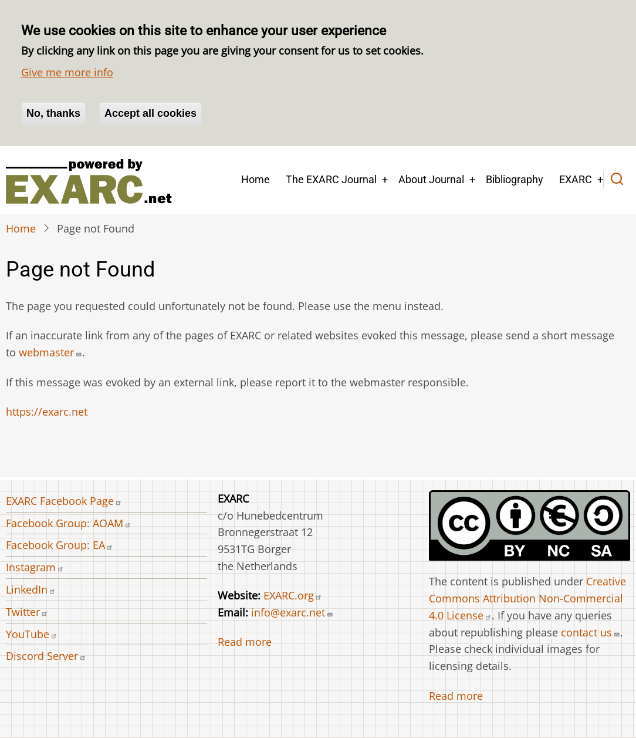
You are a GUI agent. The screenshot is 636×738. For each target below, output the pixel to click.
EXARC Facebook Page (64, 501)
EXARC (575, 179)
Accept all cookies (150, 113)
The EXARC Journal (331, 179)
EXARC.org (292, 595)
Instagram (35, 567)
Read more (245, 642)
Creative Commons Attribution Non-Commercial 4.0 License (527, 598)
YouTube (31, 634)
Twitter (27, 612)
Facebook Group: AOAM (68, 523)
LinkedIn (31, 589)
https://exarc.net (46, 412)
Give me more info (67, 72)
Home (255, 179)
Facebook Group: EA (59, 545)
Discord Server (46, 656)
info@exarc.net (292, 612)
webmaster (50, 352)
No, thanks (53, 113)
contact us (590, 632)
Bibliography (514, 179)
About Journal (431, 179)
